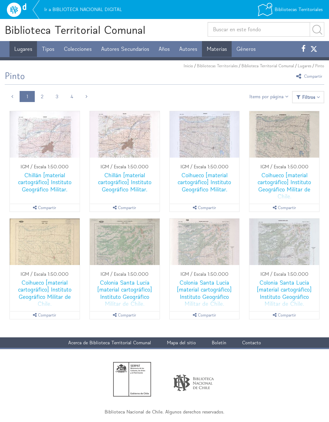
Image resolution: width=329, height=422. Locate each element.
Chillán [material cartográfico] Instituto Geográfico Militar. (44, 182)
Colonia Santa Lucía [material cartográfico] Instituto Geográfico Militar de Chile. (124, 293)
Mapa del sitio (181, 343)
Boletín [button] (219, 343)
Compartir (310, 76)
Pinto (319, 66)
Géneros (246, 48)
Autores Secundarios (125, 48)
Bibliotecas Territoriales (217, 66)
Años (164, 48)
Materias (217, 48)
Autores (188, 48)
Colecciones (78, 48)
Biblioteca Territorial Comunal (75, 30)
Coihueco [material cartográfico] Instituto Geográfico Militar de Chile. (284, 186)
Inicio (188, 66)
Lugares (23, 48)
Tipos (48, 48)
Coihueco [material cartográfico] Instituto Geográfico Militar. (204, 182)
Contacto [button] (251, 343)
